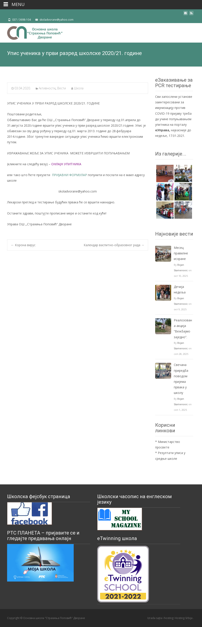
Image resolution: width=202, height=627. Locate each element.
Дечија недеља (180, 289)
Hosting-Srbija (184, 618)
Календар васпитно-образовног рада (114, 245)
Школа (78, 88)
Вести (61, 88)
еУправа (162, 130)
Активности (47, 88)
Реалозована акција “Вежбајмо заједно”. (183, 328)
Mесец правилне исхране (181, 253)
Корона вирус (23, 245)
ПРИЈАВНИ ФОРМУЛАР (69, 175)
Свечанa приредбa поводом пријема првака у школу (181, 379)
